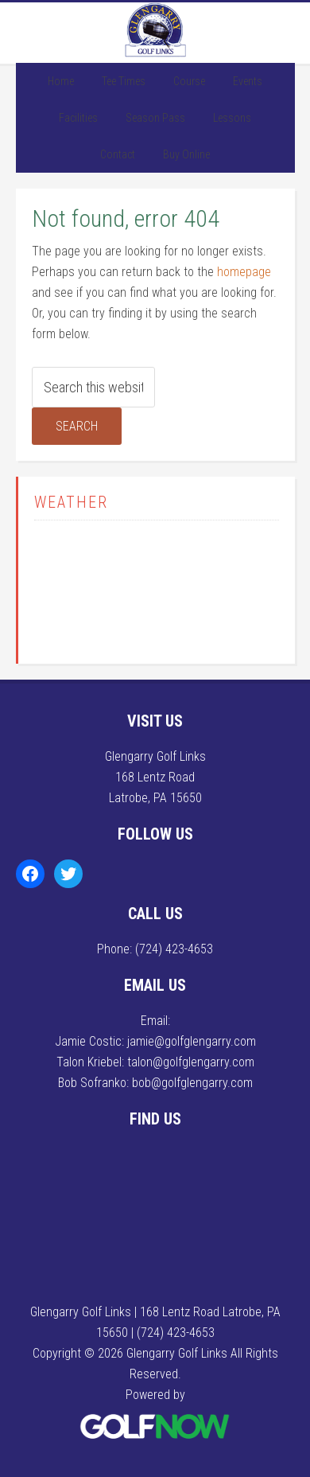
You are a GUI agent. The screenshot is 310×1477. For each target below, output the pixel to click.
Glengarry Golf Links (155, 30)
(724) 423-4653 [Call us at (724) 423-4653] (174, 949)
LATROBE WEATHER (156, 588)
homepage (244, 271)
